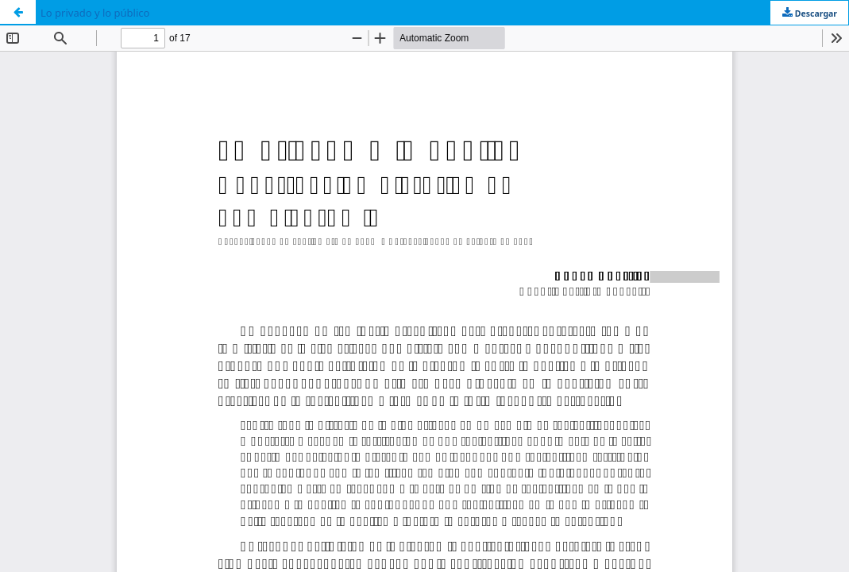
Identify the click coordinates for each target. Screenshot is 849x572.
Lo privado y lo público (95, 13)
